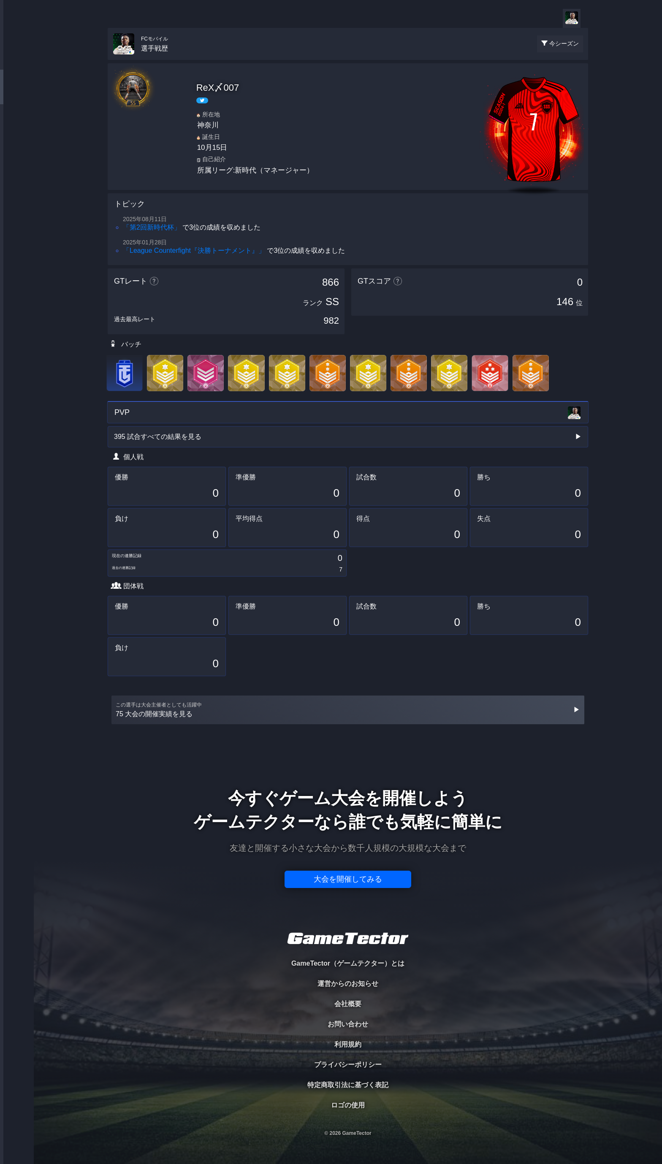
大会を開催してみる (348, 879)
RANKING (16, 163)
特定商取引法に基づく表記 (347, 1084)
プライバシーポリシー (348, 1064)
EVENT (17, 198)
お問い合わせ (348, 1024)
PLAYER (17, 94)
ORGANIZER (16, 129)
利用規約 (347, 1044)
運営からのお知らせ (347, 983)
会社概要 (347, 1003)
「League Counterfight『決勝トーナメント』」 (194, 250)
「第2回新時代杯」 (152, 227)
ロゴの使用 (348, 1105)
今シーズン (564, 43)
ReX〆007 (217, 87)
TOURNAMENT (16, 60)
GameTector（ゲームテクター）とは (347, 963)
